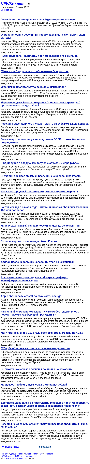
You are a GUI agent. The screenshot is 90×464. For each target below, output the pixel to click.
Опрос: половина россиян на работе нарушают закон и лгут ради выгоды (43, 36)
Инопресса (31, 456)
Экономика (7, 10)
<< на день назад (10, 447)
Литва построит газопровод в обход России (29, 241)
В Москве (19, 456)
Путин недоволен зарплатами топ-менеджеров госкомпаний (39, 55)
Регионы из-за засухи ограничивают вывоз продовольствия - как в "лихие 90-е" (44, 425)
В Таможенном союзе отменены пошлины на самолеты (36, 369)
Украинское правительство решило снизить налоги (34, 87)
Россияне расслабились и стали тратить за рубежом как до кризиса (45, 123)
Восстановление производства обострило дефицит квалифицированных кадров (34, 279)
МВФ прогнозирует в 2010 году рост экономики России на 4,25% (42, 332)
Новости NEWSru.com (13, 458)
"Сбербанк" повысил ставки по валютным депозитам (35, 348)
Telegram (49, 454)
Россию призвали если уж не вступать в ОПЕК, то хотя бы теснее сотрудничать (43, 141)
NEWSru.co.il (7, 456)
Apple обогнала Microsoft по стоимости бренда (31, 296)
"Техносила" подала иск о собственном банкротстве (35, 71)
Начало (5, 454)
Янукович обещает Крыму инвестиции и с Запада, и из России (41, 176)
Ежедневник (31, 454)
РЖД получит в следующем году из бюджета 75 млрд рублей (40, 163)
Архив (21, 454)
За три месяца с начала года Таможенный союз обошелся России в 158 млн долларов (44, 209)
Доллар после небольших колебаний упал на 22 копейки (37, 262)
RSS (41, 454)
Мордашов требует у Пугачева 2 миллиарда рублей (34, 384)
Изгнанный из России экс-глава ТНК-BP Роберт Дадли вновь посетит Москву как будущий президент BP (40, 313)
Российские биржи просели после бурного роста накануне (38, 19)
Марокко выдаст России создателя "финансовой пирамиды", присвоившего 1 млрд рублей (40, 104)
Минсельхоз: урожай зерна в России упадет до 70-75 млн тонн (41, 225)
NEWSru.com (13, 4)
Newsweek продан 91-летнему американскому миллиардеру (39, 191)
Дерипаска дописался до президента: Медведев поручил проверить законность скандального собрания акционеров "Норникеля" (45, 404)
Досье (13, 454)
